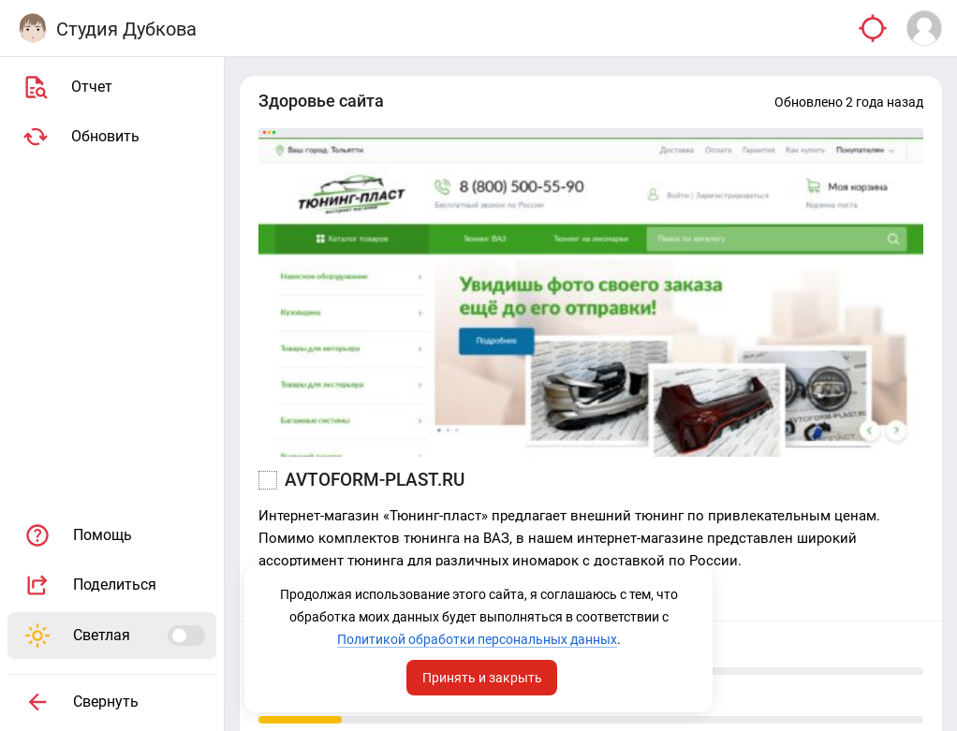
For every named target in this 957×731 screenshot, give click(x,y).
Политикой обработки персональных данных (477, 639)
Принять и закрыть (482, 677)
